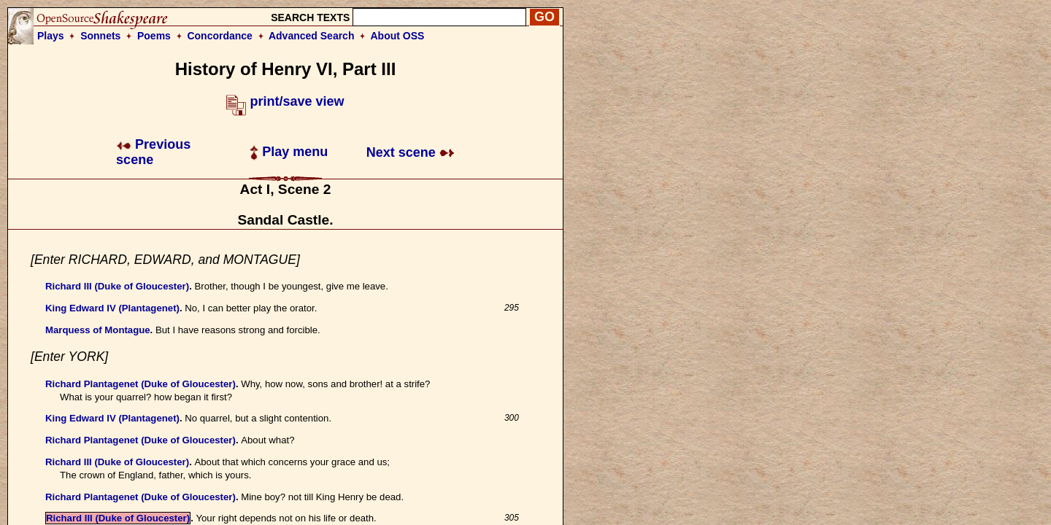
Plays (50, 36)
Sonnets (100, 36)
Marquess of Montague (97, 329)
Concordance (219, 36)
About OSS (398, 36)
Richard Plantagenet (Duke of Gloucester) (140, 383)
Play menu (289, 151)
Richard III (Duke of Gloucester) (117, 286)
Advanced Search (312, 36)
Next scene (410, 152)
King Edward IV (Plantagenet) (112, 308)
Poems (154, 36)
